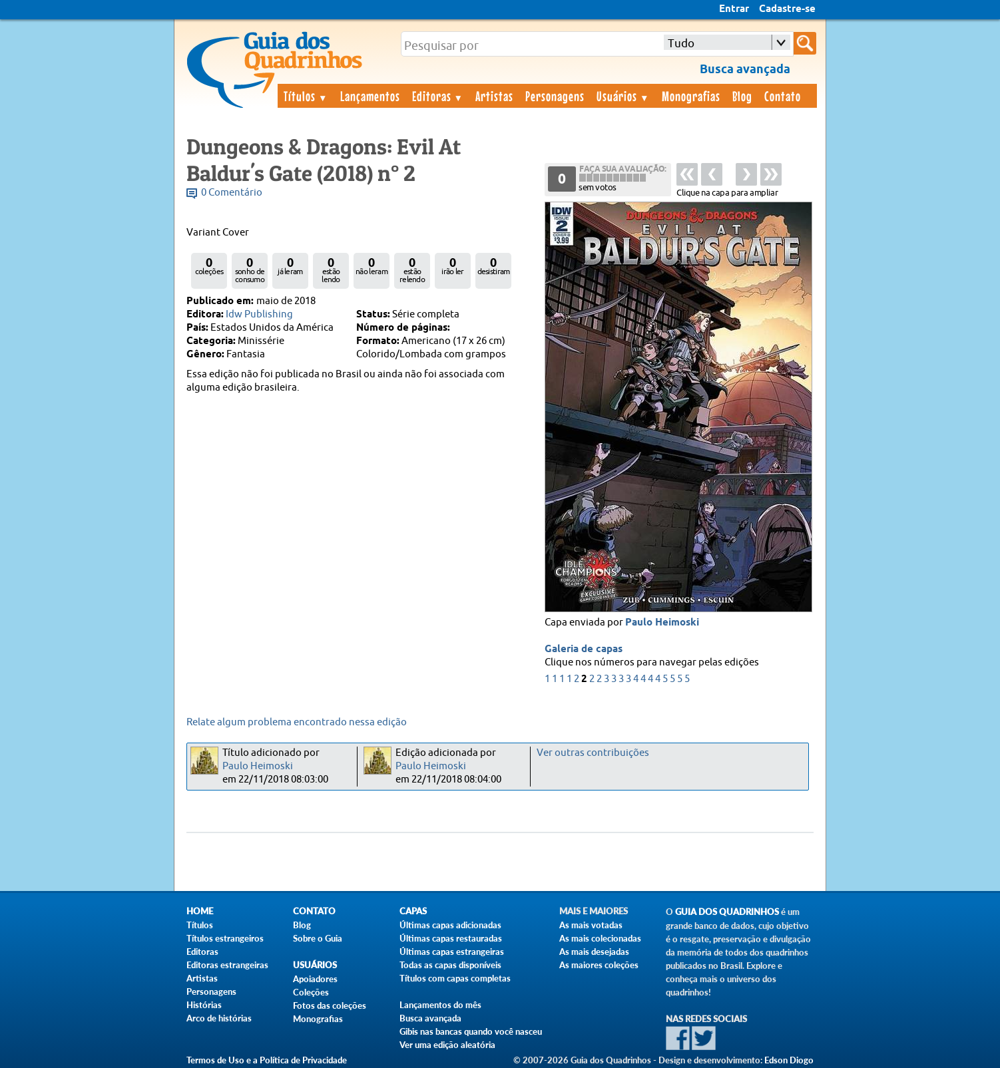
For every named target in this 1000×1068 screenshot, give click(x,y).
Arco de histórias (219, 1018)
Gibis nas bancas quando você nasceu (470, 1031)
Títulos (306, 96)
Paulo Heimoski (662, 622)
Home (199, 911)
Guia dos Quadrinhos (727, 912)
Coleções (311, 992)
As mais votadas (591, 925)
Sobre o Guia (317, 938)
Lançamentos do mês (440, 1004)
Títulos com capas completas (455, 978)
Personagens (555, 96)
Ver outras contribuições (593, 753)
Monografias (691, 96)
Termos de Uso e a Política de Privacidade (266, 1060)
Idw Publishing (259, 314)
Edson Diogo (789, 1060)
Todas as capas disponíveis (450, 965)
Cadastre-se (787, 9)
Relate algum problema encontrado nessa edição (296, 722)
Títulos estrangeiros (225, 938)
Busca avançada (430, 1018)
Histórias (204, 1004)
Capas (413, 911)
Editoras (438, 96)
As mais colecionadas (600, 938)
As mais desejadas (594, 951)
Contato (782, 96)
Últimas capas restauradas (450, 938)
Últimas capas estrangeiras (451, 951)
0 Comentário (231, 192)
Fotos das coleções (329, 1005)
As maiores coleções (598, 965)
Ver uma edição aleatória (447, 1044)
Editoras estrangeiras (227, 965)
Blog (742, 96)
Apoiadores (315, 979)
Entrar (734, 9)
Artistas (494, 96)
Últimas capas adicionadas (450, 925)
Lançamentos (370, 96)
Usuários (623, 96)
